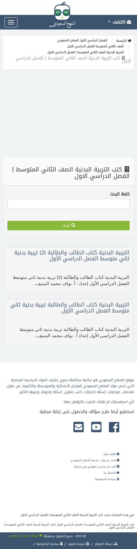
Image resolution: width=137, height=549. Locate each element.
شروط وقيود (78, 544)
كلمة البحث (120, 194)
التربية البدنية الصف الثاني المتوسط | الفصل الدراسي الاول (85, 52)
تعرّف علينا (111, 454)
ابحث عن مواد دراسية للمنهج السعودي (94, 460)
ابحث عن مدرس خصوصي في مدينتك (96, 466)
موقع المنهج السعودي (26, 535)
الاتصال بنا (111, 473)
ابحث (68, 225)
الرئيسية (123, 40)
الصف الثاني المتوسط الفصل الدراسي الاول (95, 46)
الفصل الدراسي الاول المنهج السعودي (82, 40)
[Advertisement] (68, 114)
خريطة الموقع (106, 544)
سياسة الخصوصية (107, 479)
